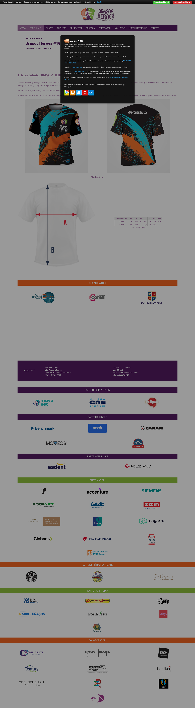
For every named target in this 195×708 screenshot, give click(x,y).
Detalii (99, 2)
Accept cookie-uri (161, 2)
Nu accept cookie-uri (182, 2)
